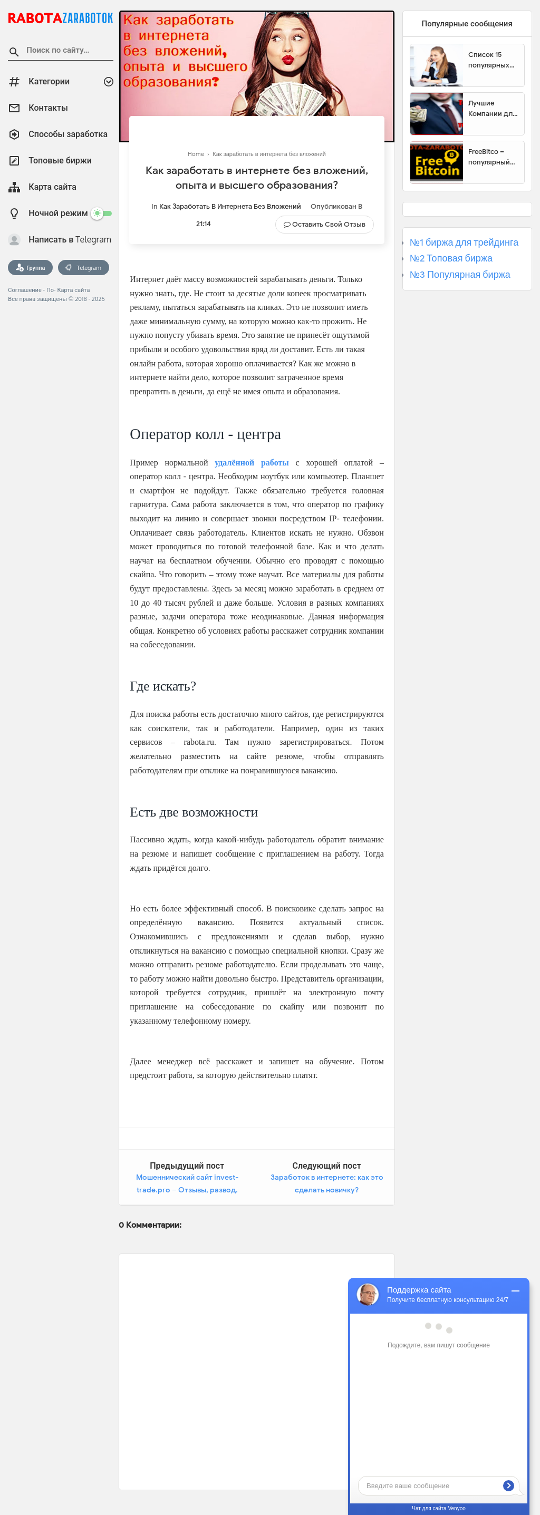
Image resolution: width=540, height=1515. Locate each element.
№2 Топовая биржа (451, 258)
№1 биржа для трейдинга (464, 242)
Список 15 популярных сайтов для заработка (488, 60)
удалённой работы (252, 462)
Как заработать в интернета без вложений (230, 206)
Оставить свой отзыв (328, 224)
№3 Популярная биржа (460, 274)
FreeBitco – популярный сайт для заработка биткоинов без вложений (492, 157)
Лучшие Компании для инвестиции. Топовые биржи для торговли (492, 109)
